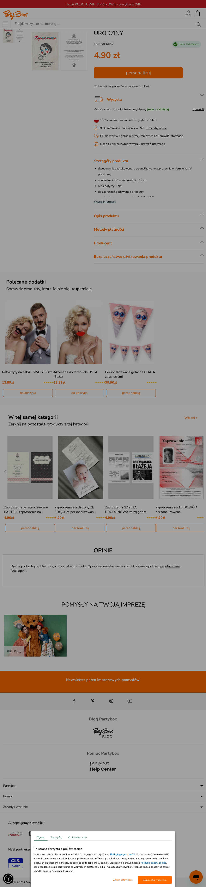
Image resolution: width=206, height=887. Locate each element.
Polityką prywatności (122, 854)
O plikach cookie (77, 837)
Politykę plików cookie (153, 862)
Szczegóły (56, 837)
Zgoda (40, 837)
